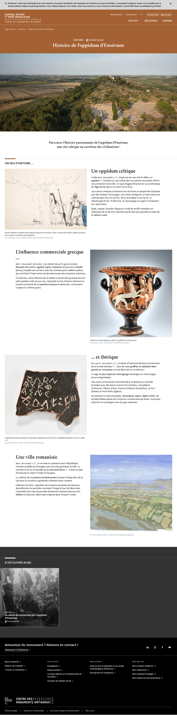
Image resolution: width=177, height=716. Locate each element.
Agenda (167, 22)
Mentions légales (11, 712)
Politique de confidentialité (34, 712)
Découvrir (150, 22)
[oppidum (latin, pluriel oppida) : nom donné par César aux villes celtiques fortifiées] (101, 181)
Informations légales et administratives (64, 712)
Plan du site (90, 712)
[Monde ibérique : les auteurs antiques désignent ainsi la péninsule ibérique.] (113, 367)
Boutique (166, 15)
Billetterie (153, 15)
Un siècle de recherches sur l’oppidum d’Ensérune (26, 618)
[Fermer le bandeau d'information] (170, 3)
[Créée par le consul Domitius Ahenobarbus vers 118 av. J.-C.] (66, 471)
